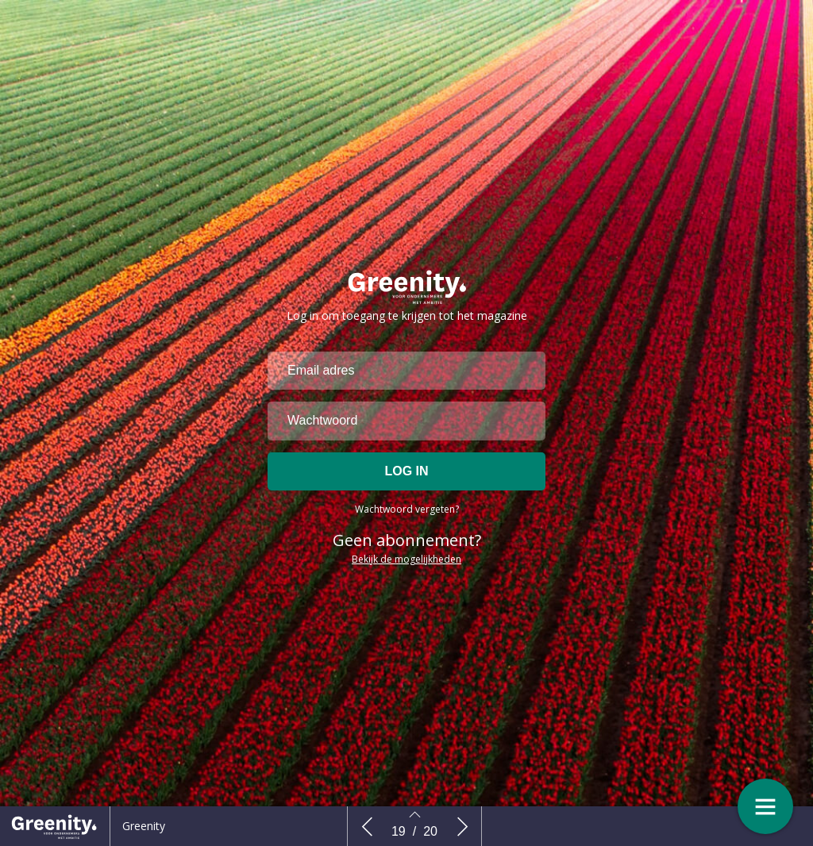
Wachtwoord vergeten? (407, 514)
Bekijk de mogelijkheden (406, 564)
